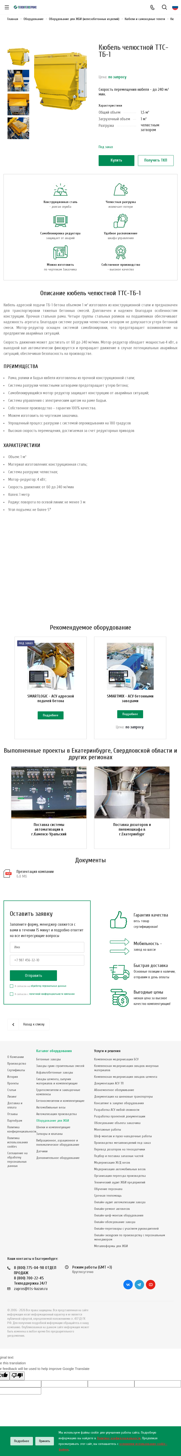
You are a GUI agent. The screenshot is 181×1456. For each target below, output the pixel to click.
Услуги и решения (107, 1051)
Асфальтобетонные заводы (54, 1072)
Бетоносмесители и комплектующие (60, 1101)
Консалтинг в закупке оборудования (119, 1103)
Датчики (42, 1151)
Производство (16, 1064)
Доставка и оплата (14, 1105)
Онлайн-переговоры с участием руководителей (126, 1229)
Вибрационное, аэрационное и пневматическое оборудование (57, 1142)
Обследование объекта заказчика (117, 1123)
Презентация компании (35, 871)
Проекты (13, 1083)
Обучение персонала (108, 1189)
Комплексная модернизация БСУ (116, 1059)
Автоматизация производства (56, 1114)
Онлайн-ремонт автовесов (112, 1209)
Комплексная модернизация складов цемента (125, 1077)
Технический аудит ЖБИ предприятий (119, 1182)
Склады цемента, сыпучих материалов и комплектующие (57, 1081)
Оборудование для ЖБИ (52, 1121)
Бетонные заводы (48, 1059)
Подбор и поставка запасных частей (118, 1156)
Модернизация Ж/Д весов (112, 1163)
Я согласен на (38, 986)
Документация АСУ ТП (109, 1083)
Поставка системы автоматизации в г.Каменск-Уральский (48, 829)
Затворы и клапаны (49, 1134)
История (12, 1077)
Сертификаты (16, 1070)
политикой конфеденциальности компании (52, 994)
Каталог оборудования (54, 1051)
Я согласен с (42, 994)
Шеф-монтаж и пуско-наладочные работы (123, 1136)
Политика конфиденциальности (21, 1129)
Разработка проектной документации (119, 1116)
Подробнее (50, 715)
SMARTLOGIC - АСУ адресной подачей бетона (50, 698)
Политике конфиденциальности (119, 1438)
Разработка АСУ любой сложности (116, 1110)
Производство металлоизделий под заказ (122, 1143)
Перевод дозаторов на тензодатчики (119, 1149)
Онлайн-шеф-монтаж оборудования (118, 1215)
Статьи (11, 1090)
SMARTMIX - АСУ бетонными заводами (130, 698)
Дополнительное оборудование (58, 1158)
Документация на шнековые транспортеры (123, 1097)
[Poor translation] (17, 1376)
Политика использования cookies (17, 1142)
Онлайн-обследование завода (114, 1222)
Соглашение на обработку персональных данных (17, 1159)
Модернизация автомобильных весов (120, 1169)
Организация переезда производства (120, 1176)
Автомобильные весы (50, 1107)
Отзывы (12, 1114)
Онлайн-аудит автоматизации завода (119, 1202)
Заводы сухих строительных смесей (60, 1066)
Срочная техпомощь (108, 1196)
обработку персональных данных (48, 985)
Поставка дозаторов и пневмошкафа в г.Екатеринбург (132, 829)
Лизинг (12, 1097)
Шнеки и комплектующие (53, 1127)
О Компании (15, 1057)
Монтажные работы (107, 1130)
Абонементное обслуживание (114, 1090)
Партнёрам (14, 1121)
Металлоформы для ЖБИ (111, 1246)
